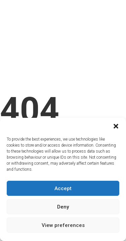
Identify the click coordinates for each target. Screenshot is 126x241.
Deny (63, 207)
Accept (63, 188)
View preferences (63, 225)
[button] (116, 126)
